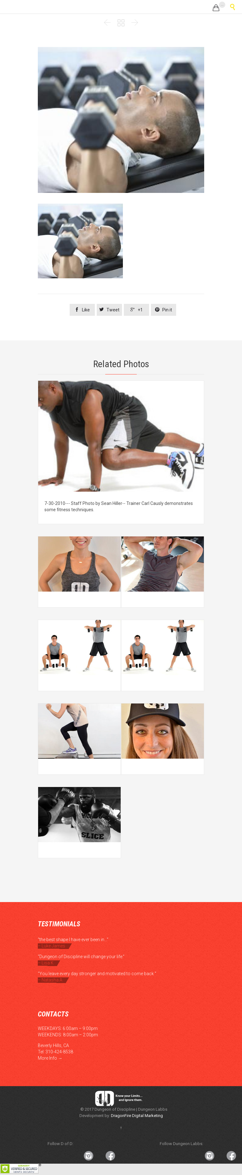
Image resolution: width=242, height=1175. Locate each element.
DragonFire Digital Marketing (137, 1115)
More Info (47, 1058)
